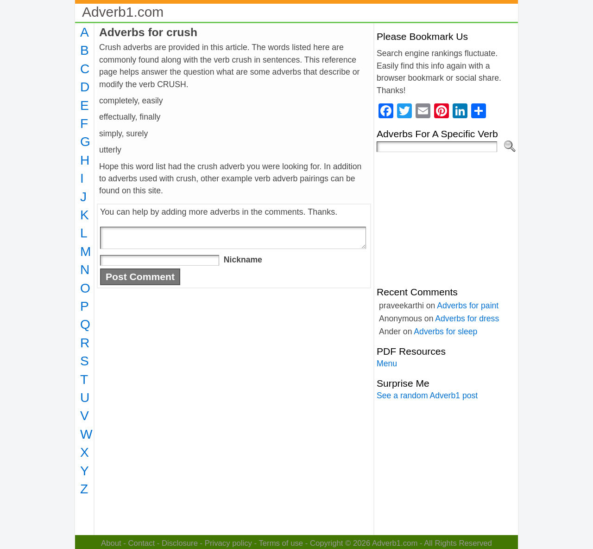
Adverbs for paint (467, 305)
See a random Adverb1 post (427, 395)
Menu (387, 363)
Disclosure (180, 543)
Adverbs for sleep (445, 331)
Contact (141, 543)
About (111, 543)
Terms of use (281, 543)
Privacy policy (228, 543)
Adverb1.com (123, 11)
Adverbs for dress (467, 318)
